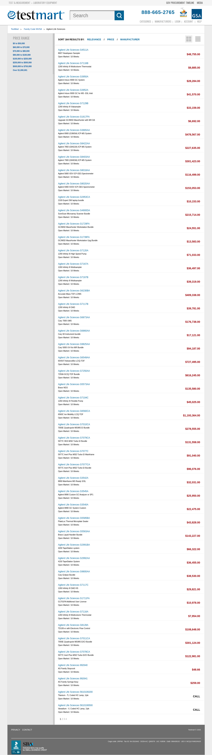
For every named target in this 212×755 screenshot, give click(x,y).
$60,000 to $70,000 (21, 47)
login (177, 21)
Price (110, 39)
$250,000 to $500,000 (22, 63)
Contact (27, 730)
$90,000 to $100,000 (22, 55)
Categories (145, 21)
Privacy (15, 730)
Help (199, 21)
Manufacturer (130, 39)
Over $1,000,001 (20, 70)
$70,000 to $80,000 (21, 51)
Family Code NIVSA (32, 29)
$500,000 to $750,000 (22, 66)
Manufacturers (163, 21)
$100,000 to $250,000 (22, 59)
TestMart (15, 29)
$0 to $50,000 (19, 43)
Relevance (94, 39)
